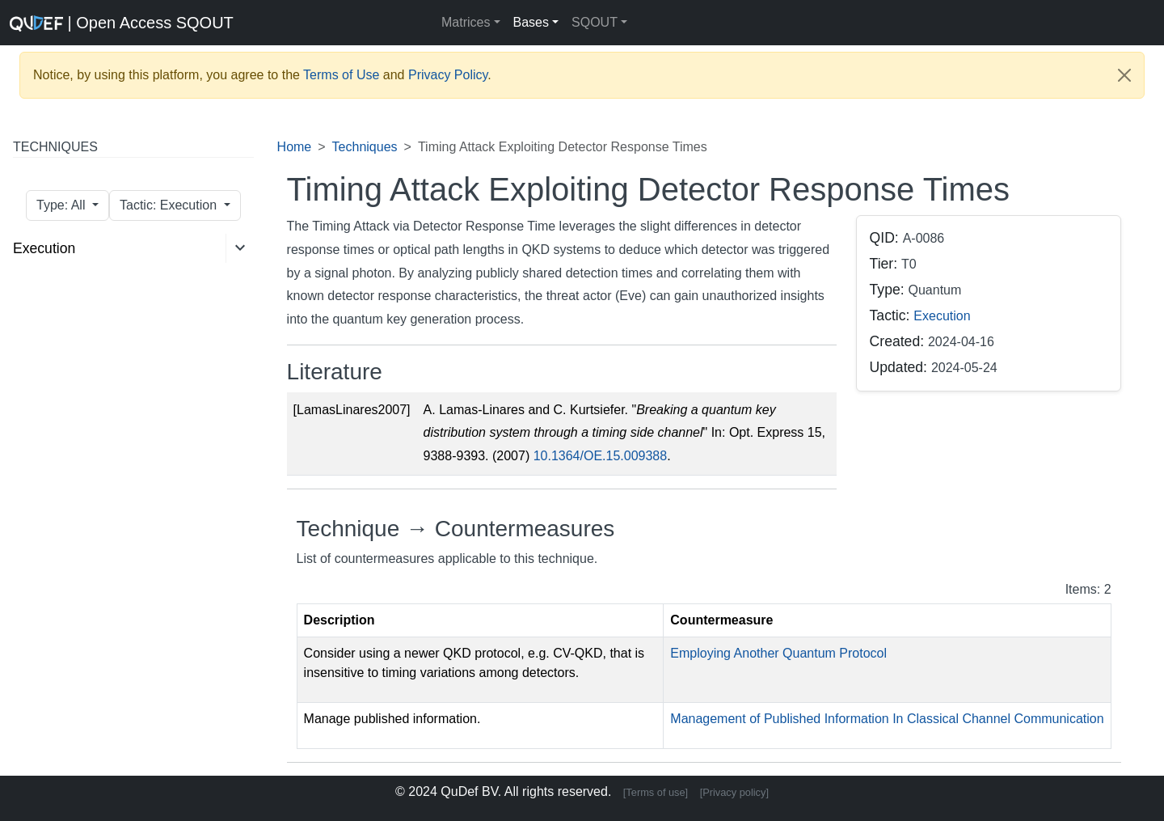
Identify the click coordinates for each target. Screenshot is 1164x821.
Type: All (62, 205)
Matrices (465, 22)
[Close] (1124, 75)
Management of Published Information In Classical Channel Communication (886, 719)
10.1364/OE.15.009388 (600, 456)
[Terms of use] (655, 792)
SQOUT (594, 22)
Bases (531, 22)
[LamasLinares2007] (352, 410)
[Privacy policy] (734, 792)
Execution (44, 248)
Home (294, 147)
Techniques (365, 147)
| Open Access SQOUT (105, 23)
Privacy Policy (447, 75)
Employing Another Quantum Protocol (778, 653)
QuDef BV (469, 791)
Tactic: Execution (170, 205)
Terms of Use (341, 75)
